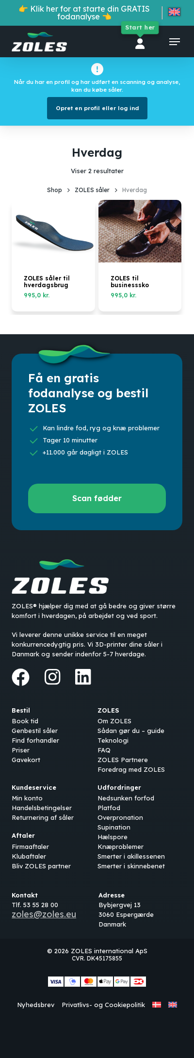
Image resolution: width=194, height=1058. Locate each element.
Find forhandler (35, 740)
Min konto (27, 798)
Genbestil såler (35, 730)
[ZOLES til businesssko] (140, 231)
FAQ (104, 750)
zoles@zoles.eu (44, 914)
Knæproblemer (120, 846)
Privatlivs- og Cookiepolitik (103, 1005)
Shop (54, 190)
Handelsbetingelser (42, 808)
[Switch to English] (174, 13)
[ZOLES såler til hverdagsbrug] (53, 231)
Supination (113, 827)
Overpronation (120, 817)
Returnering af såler (43, 817)
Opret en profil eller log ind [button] (97, 108)
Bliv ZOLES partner (41, 866)
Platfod (108, 808)
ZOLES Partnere (122, 760)
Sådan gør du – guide (130, 730)
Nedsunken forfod (125, 798)
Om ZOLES (114, 721)
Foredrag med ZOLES (131, 769)
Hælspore (112, 837)
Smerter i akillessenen (131, 856)
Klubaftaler (29, 856)
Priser (21, 750)
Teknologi (113, 740)
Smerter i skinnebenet (131, 866)
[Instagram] (52, 676)
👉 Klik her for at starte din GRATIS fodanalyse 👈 (84, 12)
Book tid (25, 721)
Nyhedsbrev (35, 1005)
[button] (174, 42)
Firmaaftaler (30, 846)
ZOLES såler (92, 190)
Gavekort (26, 760)
